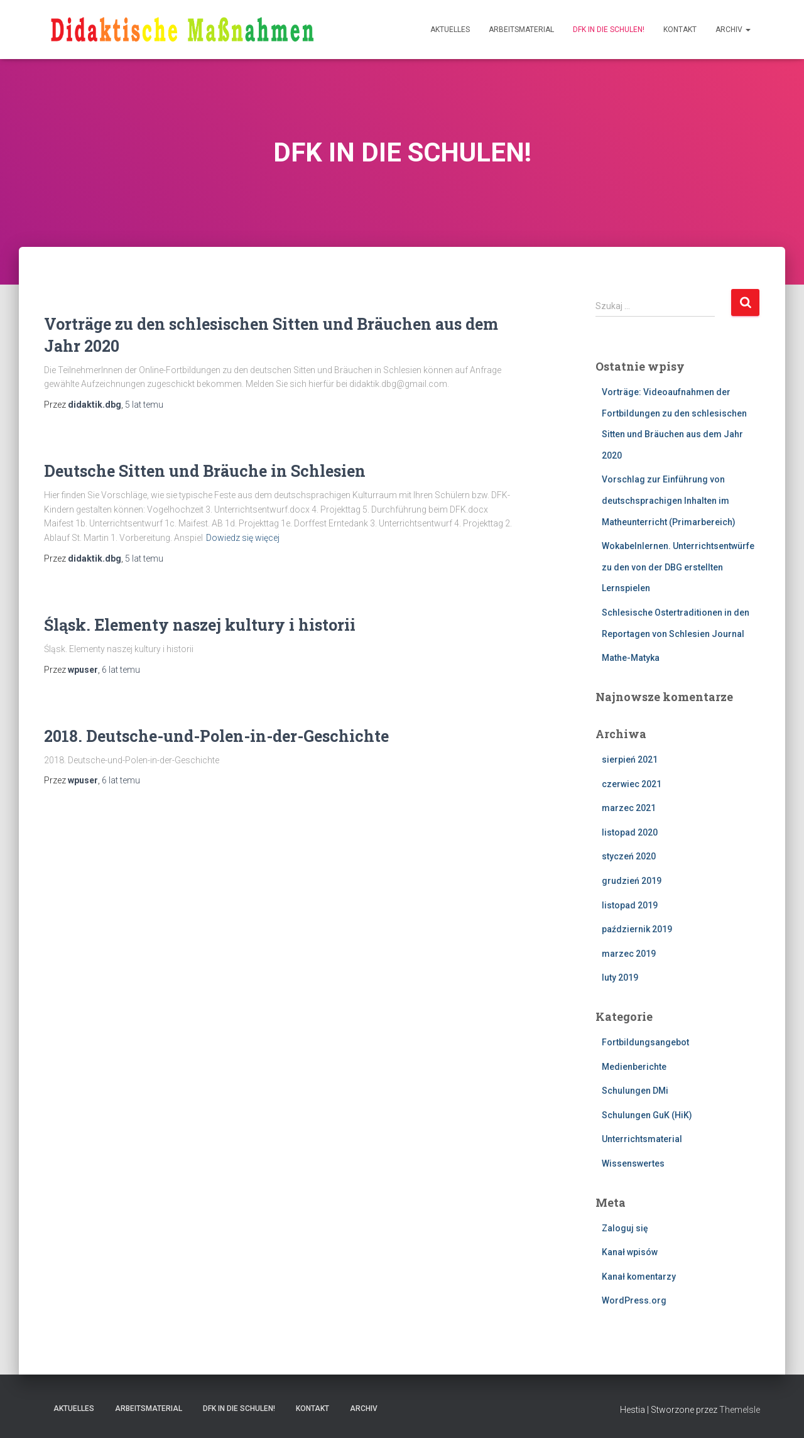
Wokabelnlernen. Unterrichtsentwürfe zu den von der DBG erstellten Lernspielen (678, 567)
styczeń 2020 (629, 856)
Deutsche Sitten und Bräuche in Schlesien (205, 470)
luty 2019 (620, 977)
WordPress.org (634, 1300)
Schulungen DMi (635, 1091)
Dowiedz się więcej (243, 538)
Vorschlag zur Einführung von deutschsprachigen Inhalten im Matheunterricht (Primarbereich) (669, 500)
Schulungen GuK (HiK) (647, 1115)
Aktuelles (450, 29)
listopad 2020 (630, 832)
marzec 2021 (629, 808)
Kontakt (680, 29)
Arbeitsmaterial (521, 29)
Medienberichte (634, 1067)
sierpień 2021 (630, 759)
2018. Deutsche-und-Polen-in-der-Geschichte (216, 736)
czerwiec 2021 (631, 784)
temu (144, 405)
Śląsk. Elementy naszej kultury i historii (200, 624)
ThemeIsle (739, 1410)
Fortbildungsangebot (645, 1042)
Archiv (733, 29)
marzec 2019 (629, 954)
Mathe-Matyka (631, 658)
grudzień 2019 (631, 881)
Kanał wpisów (630, 1252)
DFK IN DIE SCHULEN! (608, 29)
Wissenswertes (633, 1163)
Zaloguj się (625, 1228)
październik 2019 (637, 929)
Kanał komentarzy (639, 1277)
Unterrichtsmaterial (642, 1139)
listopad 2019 (630, 905)
